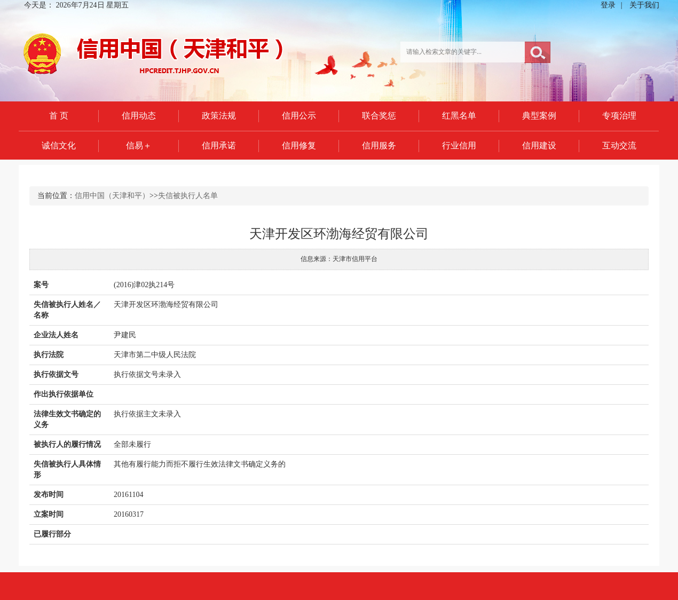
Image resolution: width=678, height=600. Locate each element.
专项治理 (619, 115)
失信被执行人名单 (188, 196)
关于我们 (644, 5)
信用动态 (139, 115)
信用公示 (299, 115)
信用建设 (539, 145)
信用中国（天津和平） (112, 196)
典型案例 (539, 115)
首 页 (58, 115)
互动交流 (619, 145)
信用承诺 (219, 145)
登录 (608, 5)
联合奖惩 (379, 115)
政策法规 (219, 115)
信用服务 (379, 145)
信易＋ (139, 145)
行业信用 (459, 145)
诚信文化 (59, 145)
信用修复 (299, 145)
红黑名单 (459, 115)
